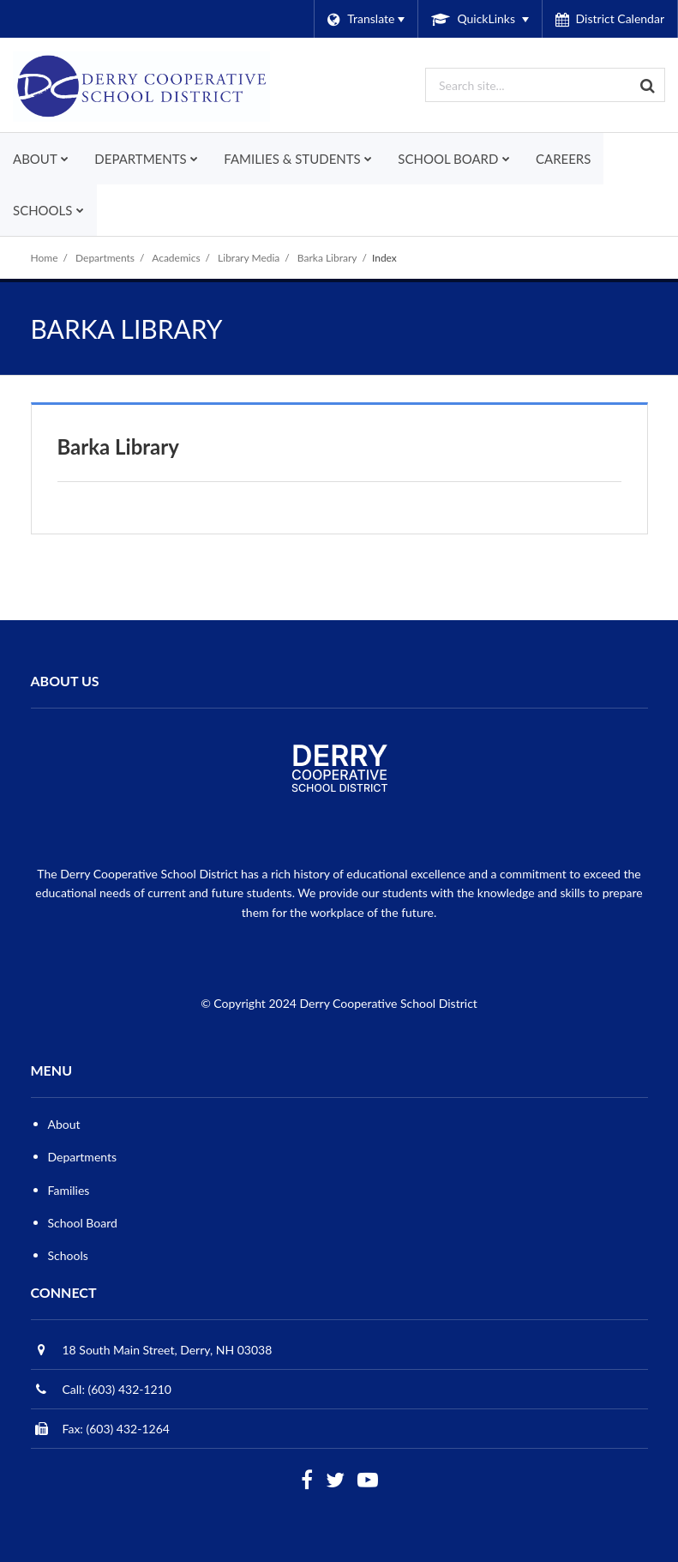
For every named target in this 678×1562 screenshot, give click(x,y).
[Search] (648, 85)
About (64, 1124)
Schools (68, 1255)
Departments (105, 257)
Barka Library (327, 257)
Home (44, 257)
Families (69, 1190)
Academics (176, 257)
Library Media (248, 257)
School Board (82, 1222)
